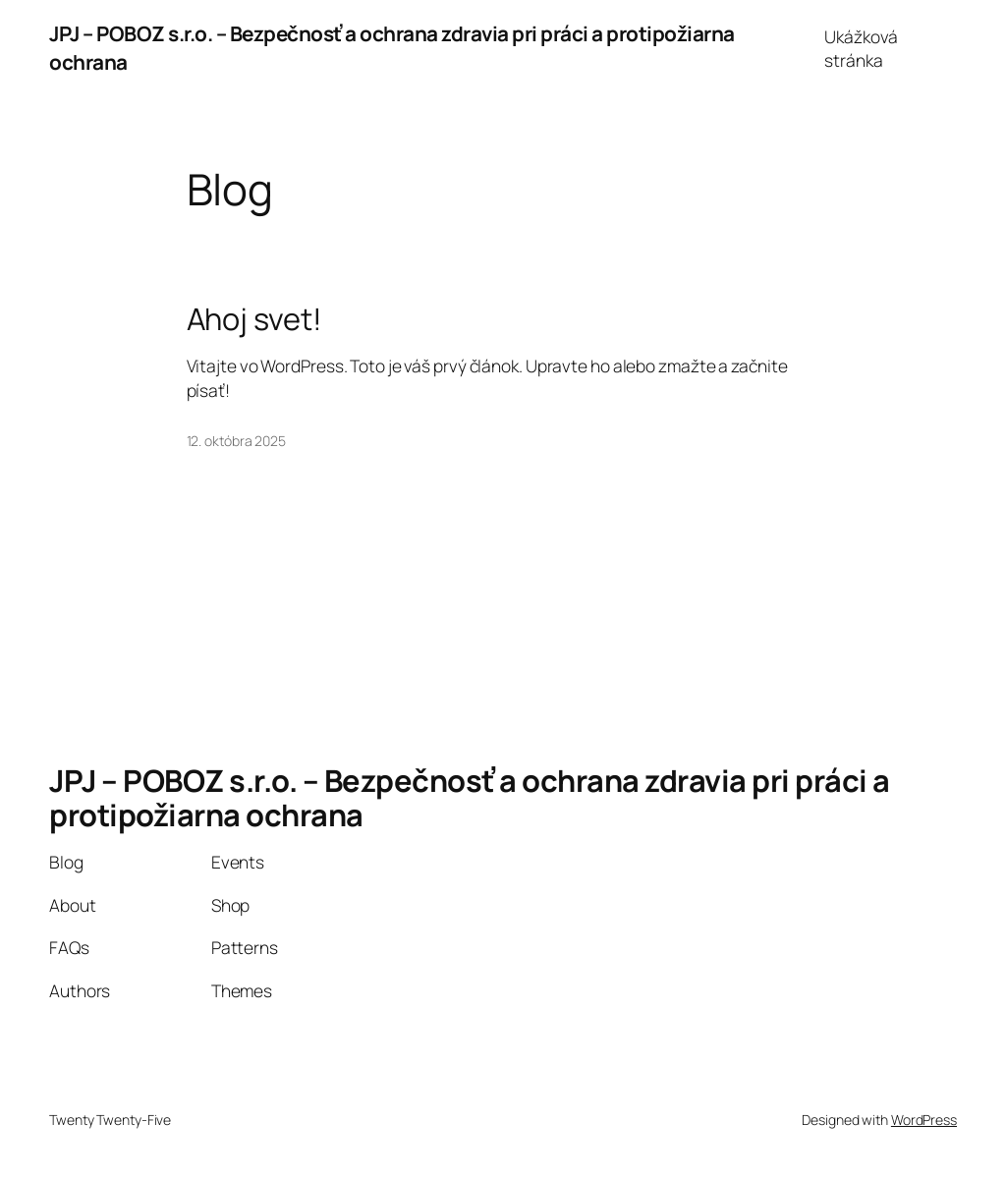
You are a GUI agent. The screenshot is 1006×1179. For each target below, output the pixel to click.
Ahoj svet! (254, 319)
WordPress (924, 1119)
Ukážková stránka (860, 48)
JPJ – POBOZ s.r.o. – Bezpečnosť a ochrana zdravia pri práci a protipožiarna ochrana (469, 797)
